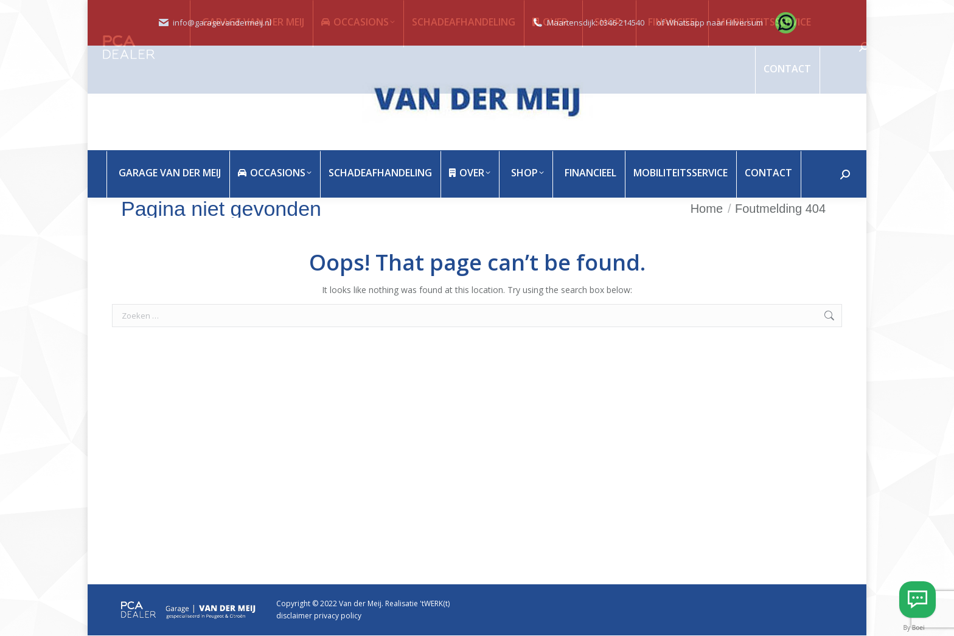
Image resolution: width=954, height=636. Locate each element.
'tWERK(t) (435, 603)
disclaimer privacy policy (318, 615)
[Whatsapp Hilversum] (917, 599)
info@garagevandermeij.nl (222, 22)
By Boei (914, 627)
